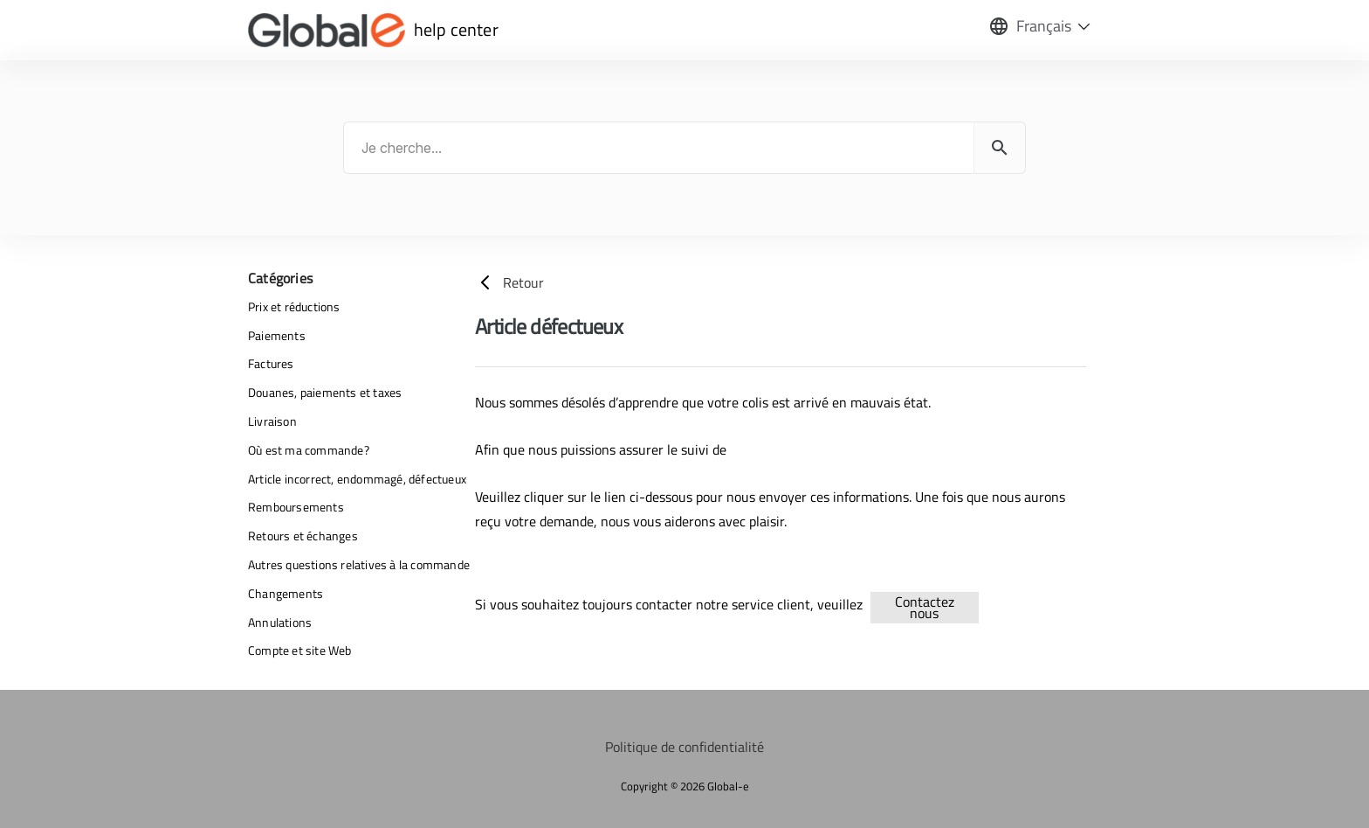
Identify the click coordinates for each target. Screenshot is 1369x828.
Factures (271, 363)
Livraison (272, 421)
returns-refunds (1014, 604)
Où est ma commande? (308, 450)
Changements (285, 593)
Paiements (277, 335)
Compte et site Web (300, 650)
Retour (509, 282)
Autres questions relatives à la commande (359, 564)
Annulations (280, 622)
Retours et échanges (303, 535)
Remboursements (296, 506)
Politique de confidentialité (684, 746)
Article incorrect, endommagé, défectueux (357, 479)
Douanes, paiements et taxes (325, 392)
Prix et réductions (294, 306)
